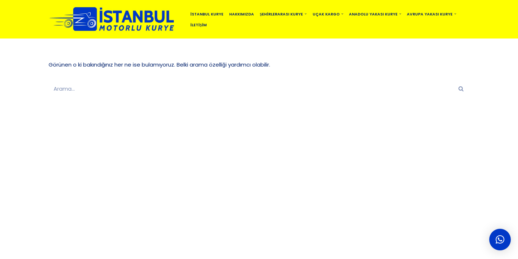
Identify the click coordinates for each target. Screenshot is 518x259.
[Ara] (251, 88)
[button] (305, 14)
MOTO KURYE (237, 250)
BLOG (205, 250)
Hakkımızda (241, 14)
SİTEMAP (178, 250)
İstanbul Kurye (206, 14)
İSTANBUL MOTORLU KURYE (126, 250)
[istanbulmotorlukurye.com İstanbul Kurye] (113, 19)
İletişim (198, 25)
